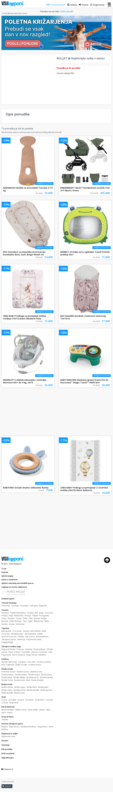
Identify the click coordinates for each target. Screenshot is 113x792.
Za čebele (29, 700)
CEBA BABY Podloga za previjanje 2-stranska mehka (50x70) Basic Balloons (84, 489)
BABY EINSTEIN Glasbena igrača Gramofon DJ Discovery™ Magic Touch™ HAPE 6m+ (84, 381)
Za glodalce (40, 700)
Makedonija (38, 621)
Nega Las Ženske (8, 649)
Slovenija (5, 613)
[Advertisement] (56, 412)
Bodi (28, 680)
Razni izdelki (33, 709)
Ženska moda (7, 669)
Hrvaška (30, 613)
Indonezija (20, 624)
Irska (31, 618)
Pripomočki (6, 655)
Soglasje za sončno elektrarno (14, 587)
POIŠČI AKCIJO (16, 591)
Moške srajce (6, 690)
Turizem (4, 610)
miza (3, 664)
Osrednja (15, 605)
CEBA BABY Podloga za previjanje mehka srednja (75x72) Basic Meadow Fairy (24, 317)
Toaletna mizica (34, 664)
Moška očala (19, 693)
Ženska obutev (21, 674)
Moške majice (20, 687)
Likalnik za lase (36, 671)
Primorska (5, 605)
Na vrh (6, 786)
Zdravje (49, 649)
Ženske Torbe (7, 680)
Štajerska (43, 605)
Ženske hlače (46, 674)
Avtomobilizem (42, 636)
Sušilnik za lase (23, 671)
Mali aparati (6, 631)
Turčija (18, 618)
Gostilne (4, 719)
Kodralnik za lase (8, 671)
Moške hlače (32, 687)
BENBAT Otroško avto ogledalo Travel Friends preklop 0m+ (85, 253)
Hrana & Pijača (7, 716)
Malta (46, 621)
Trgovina (5, 628)
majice (9, 712)
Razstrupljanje (39, 649)
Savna (51, 726)
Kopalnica (22, 662)
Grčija (3, 618)
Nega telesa (42, 726)
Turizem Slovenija (8, 603)
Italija (11, 615)
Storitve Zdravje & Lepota (12, 723)
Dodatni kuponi (7, 598)
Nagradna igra (7, 757)
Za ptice (21, 700)
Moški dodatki (7, 693)
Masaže (4, 726)
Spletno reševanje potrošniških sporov (17, 583)
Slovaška (11, 618)
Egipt (30, 621)
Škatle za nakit (21, 664)
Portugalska (44, 615)
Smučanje (5, 745)
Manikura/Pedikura (28, 726)
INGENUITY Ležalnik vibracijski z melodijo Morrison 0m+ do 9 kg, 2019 (24, 381)
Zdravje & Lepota (8, 639)
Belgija (44, 618)
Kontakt (4, 572)
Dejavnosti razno (8, 736)
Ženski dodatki (37, 680)
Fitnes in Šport (14, 652)
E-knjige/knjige (7, 642)
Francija (28, 615)
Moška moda (6, 684)
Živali (3, 697)
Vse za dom (30, 636)
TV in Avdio (17, 631)
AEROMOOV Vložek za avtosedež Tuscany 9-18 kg (28, 189)
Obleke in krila (21, 709)
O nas (3, 568)
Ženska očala (19, 680)
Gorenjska (24, 605)
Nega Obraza (31, 655)
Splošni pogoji (7, 576)
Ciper (25, 621)
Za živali (4, 702)
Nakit (44, 631)
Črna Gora (49, 613)
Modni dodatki (7, 709)
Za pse (4, 700)
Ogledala (10, 664)
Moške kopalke (33, 690)
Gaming (26, 631)
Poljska (35, 615)
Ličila (50, 652)
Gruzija (12, 624)
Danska (4, 624)
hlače (3, 712)
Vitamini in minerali (39, 652)
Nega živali (13, 702)
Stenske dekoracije (9, 662)
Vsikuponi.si (7, 769)
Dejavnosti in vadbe (9, 733)
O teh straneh (7, 781)
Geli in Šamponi (18, 655)
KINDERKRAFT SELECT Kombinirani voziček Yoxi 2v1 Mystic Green (85, 189)
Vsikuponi (17, 564)
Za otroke (5, 634)
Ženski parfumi (7, 674)
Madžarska (18, 615)
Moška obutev (7, 687)
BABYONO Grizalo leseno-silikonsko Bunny (26, 487)
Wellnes (4, 729)
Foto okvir (31, 662)
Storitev (4, 740)
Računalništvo (30, 634)
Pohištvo (5, 659)
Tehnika (21, 636)
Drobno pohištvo (44, 662)
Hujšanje (28, 649)
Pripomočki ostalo (34, 639)
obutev (42, 709)
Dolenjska (34, 605)
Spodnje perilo (32, 677)
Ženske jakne (6, 677)
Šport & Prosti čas (8, 636)
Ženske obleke (19, 677)
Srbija (41, 613)
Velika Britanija (15, 621)
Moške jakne (43, 687)
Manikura (42, 655)
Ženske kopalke (46, 677)
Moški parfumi (46, 690)
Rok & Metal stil (7, 707)
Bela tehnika (35, 631)
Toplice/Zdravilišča (18, 613)
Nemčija (4, 621)
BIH (36, 613)
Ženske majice (34, 674)
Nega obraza (14, 726)
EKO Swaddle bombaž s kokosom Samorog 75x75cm (83, 317)
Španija (37, 618)
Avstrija (4, 615)
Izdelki (40, 634)
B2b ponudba (6, 749)
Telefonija (21, 639)
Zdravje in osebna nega (11, 646)
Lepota (4, 652)
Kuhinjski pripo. (17, 634)
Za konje (49, 700)
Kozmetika (25, 652)
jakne (48, 709)
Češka (25, 618)
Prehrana (20, 649)
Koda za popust (7, 753)
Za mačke (12, 700)
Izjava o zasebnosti (9, 579)
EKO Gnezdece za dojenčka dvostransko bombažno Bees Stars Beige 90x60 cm (24, 253)
